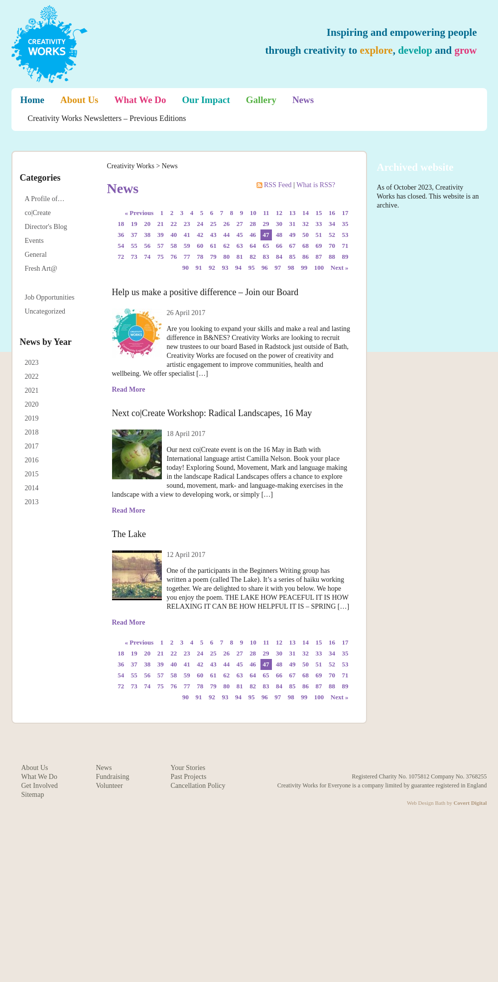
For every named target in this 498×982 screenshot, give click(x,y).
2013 (32, 502)
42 (200, 234)
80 (226, 256)
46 (252, 234)
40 (173, 234)
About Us (79, 100)
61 (213, 245)
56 (147, 245)
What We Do (140, 100)
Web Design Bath (426, 803)
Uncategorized (45, 311)
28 (252, 223)
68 (305, 245)
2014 (32, 488)
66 (279, 245)
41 (187, 234)
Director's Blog (46, 226)
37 (134, 234)
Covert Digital (470, 803)
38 (147, 234)
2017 (32, 446)
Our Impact (206, 100)
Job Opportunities (50, 297)
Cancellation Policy (198, 785)
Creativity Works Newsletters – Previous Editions (107, 118)
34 (332, 223)
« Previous (139, 213)
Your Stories (188, 767)
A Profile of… (45, 199)
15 (319, 213)
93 (225, 267)
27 (240, 223)
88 (332, 256)
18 (121, 223)
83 (266, 256)
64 (252, 245)
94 (238, 267)
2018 (32, 432)
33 (319, 223)
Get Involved (39, 785)
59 (187, 245)
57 (160, 245)
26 (226, 223)
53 (345, 234)
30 (279, 223)
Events (34, 240)
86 (305, 256)
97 (277, 267)
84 (279, 256)
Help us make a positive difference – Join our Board (205, 292)
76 (173, 256)
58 (173, 245)
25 (213, 223)
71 (345, 245)
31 (292, 223)
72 (121, 256)
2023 (32, 362)
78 (200, 256)
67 (292, 245)
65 (266, 245)
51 (319, 234)
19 (134, 223)
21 (160, 223)
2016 (32, 460)
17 (345, 213)
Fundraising (112, 776)
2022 (32, 376)
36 (121, 234)
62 (226, 245)
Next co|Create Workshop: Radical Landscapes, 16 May (212, 413)
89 (345, 256)
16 (332, 213)
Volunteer (109, 785)
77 (187, 256)
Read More (128, 389)
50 (305, 234)
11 (266, 213)
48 (279, 234)
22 (173, 223)
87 (319, 256)
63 (240, 245)
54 (121, 245)
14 (305, 213)
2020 (32, 404)
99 (304, 267)
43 (213, 234)
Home (32, 100)
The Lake (129, 534)
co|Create (38, 213)
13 (292, 213)
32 (305, 223)
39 (160, 234)
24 (200, 223)
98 (291, 267)
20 (147, 223)
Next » (340, 267)
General (36, 254)
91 (198, 267)
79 (213, 256)
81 (240, 256)
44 (226, 234)
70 (332, 245)
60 (200, 245)
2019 (32, 418)
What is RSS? (315, 185)
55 (134, 245)
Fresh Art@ (41, 268)
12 (279, 213)
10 (253, 213)
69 (319, 245)
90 (185, 267)
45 (240, 234)
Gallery (261, 100)
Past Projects (189, 776)
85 (292, 256)
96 (264, 267)
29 (266, 223)
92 (212, 267)
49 (292, 234)
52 (332, 234)
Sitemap (32, 794)
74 (147, 256)
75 (160, 256)
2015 (32, 474)
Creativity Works (130, 166)
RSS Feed (275, 185)
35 (345, 223)
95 (251, 267)
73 (134, 256)
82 (252, 256)
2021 (32, 390)
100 (319, 267)
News (303, 100)
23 (187, 223)
